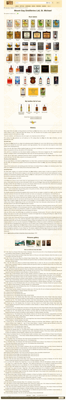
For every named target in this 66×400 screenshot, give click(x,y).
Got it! (61, 397)
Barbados (12, 7)
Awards (44, 6)
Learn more (37, 397)
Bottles (22, 6)
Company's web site (12, 178)
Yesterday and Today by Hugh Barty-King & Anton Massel (21, 233)
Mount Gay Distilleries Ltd (36, 117)
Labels (17, 6)
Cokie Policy (28, 395)
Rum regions (8, 7)
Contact (34, 395)
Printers (38, 6)
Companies (28, 6)
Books (33, 6)
